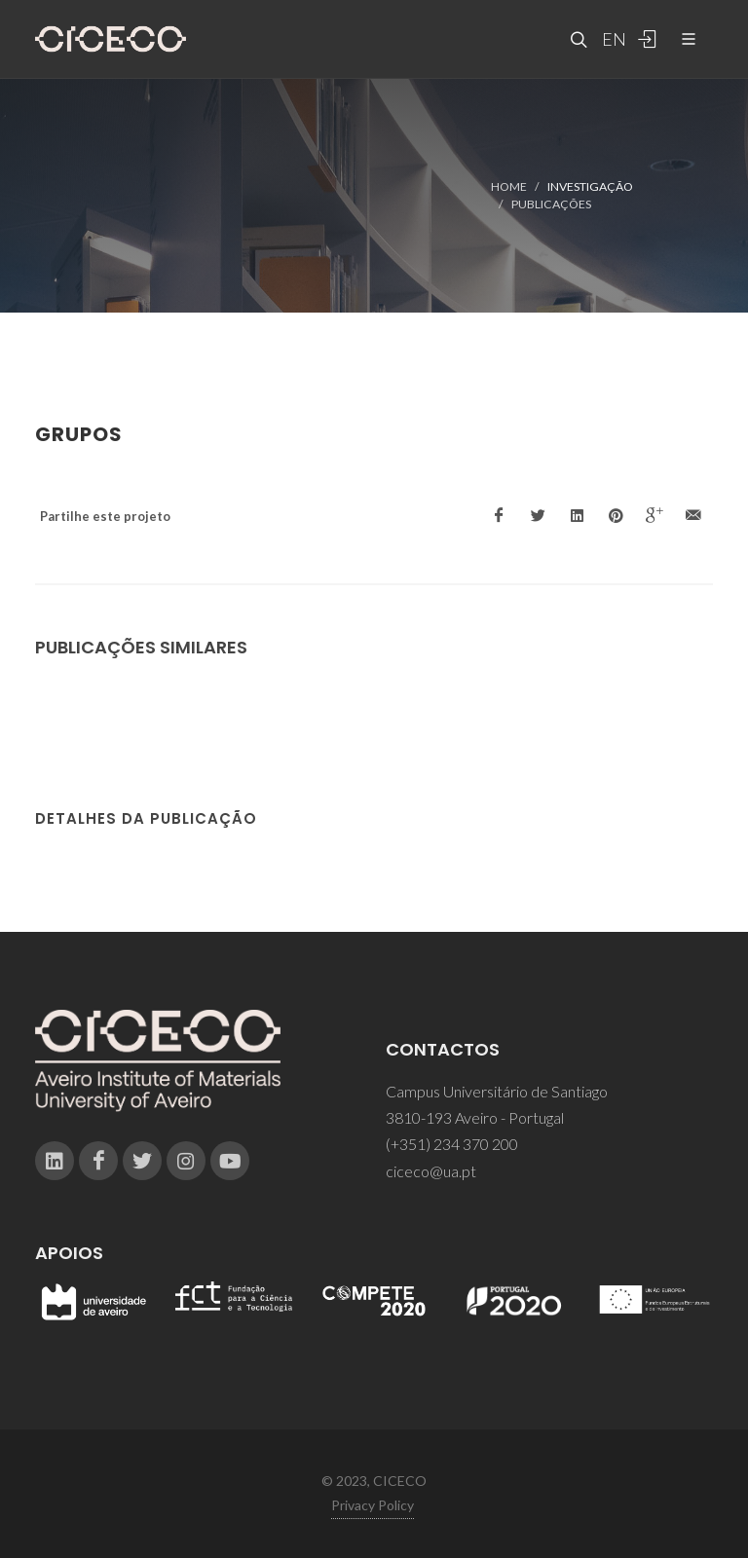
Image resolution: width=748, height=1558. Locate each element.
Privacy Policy (372, 1505)
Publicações (551, 204)
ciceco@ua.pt (431, 1171)
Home (509, 186)
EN (611, 39)
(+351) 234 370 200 (452, 1143)
